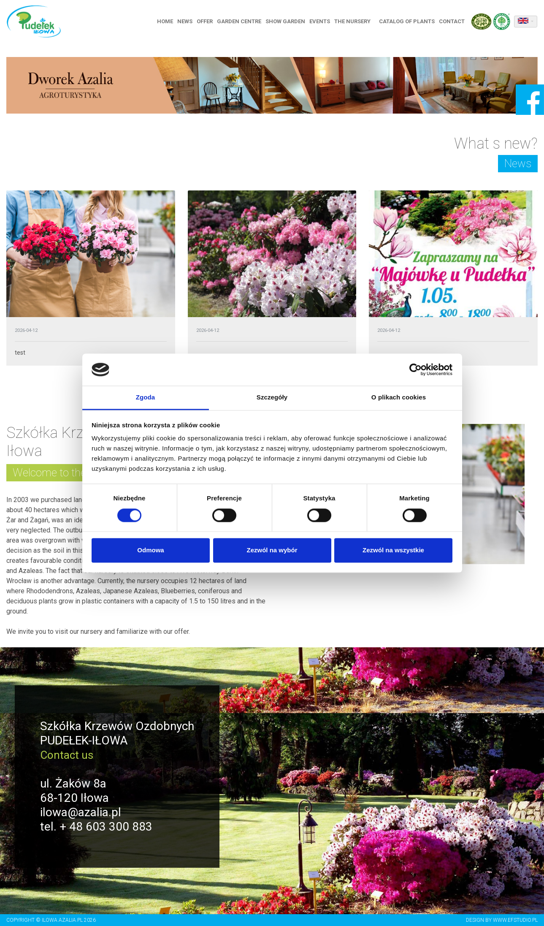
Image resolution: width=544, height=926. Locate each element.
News (187, 22)
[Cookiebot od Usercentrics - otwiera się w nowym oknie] (415, 369)
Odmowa (150, 550)
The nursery (355, 22)
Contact (454, 22)
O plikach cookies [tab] (398, 397)
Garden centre (241, 22)
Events (322, 22)
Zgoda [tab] (145, 397)
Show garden (288, 22)
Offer (207, 22)
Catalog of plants (409, 22)
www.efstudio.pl (515, 920)
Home (168, 22)
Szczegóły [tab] (272, 397)
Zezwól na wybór (271, 550)
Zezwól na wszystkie (393, 550)
